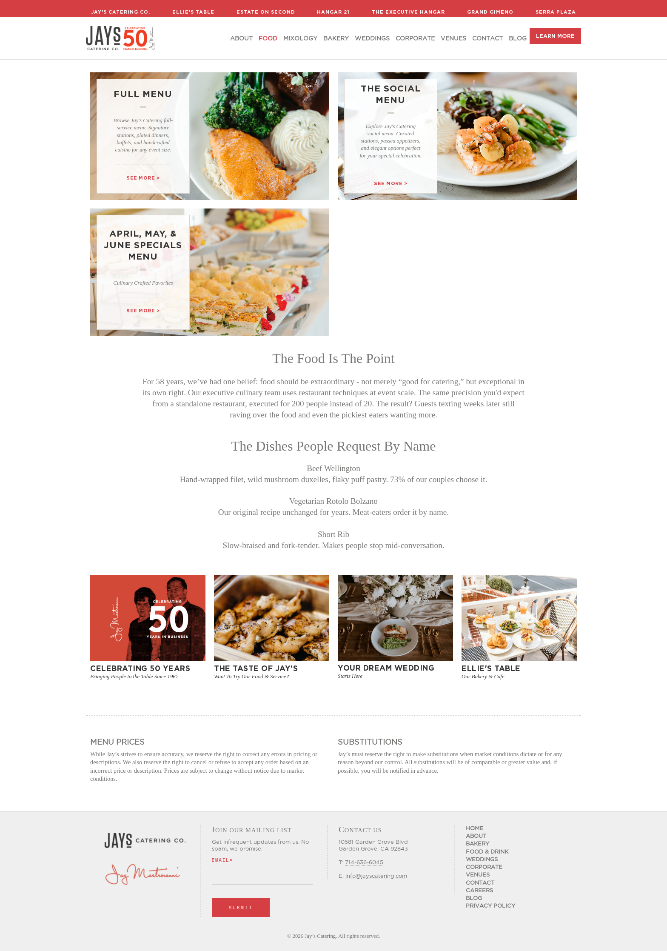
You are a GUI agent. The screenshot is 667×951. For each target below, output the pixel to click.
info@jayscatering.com (376, 876)
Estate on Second (266, 12)
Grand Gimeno (490, 12)
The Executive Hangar (408, 12)
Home (474, 828)
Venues (453, 38)
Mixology (300, 38)
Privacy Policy (490, 905)
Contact (487, 38)
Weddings (372, 38)
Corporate (415, 38)
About (241, 38)
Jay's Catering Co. (120, 12)
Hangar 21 (333, 12)
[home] (120, 38)
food (268, 38)
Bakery (336, 38)
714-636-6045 (364, 862)
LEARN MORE (555, 36)
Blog (518, 38)
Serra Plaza (556, 12)
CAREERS (479, 890)
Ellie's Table (193, 12)
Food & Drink (487, 851)
